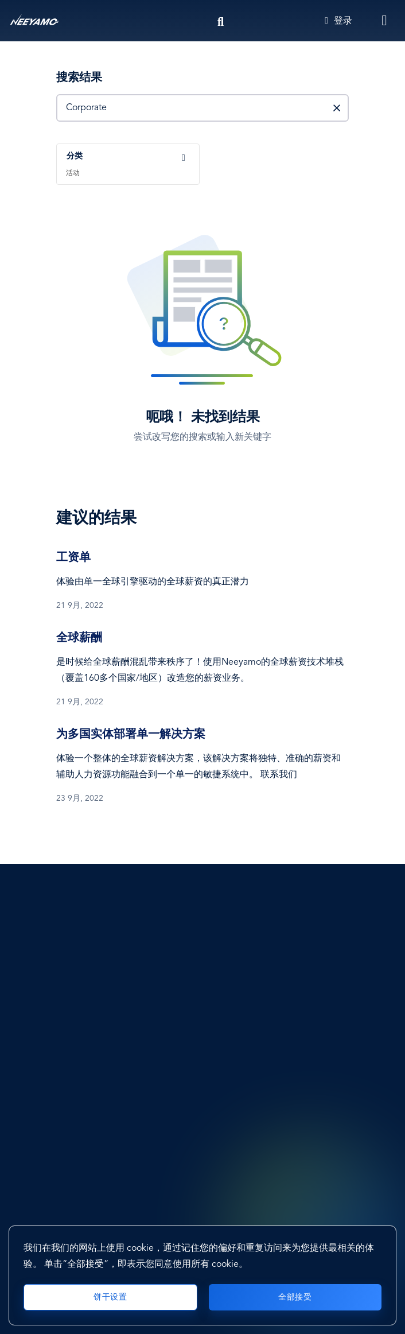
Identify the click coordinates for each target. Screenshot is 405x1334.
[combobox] (129, 164)
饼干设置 (110, 1297)
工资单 (73, 558)
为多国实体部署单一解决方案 (130, 734)
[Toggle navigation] (384, 20)
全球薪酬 (79, 638)
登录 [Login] (338, 21)
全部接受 (294, 1297)
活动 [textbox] (73, 173)
